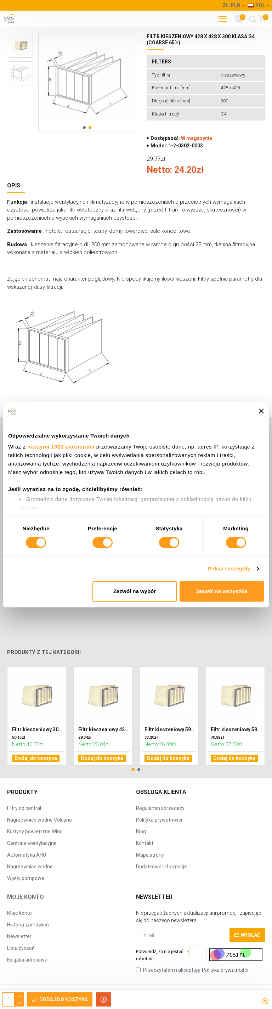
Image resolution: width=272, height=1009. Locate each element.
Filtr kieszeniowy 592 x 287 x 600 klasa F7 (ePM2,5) (237, 746)
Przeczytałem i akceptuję (192, 970)
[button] (84, 127)
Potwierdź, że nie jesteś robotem (155, 954)
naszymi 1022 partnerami (61, 447)
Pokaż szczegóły (229, 568)
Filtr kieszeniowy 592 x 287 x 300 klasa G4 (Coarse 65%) (170, 746)
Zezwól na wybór (134, 591)
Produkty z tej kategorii (44, 668)
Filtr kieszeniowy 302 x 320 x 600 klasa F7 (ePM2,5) (38, 746)
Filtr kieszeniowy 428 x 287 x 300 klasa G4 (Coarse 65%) (104, 746)
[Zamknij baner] (261, 410)
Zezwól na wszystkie (222, 591)
